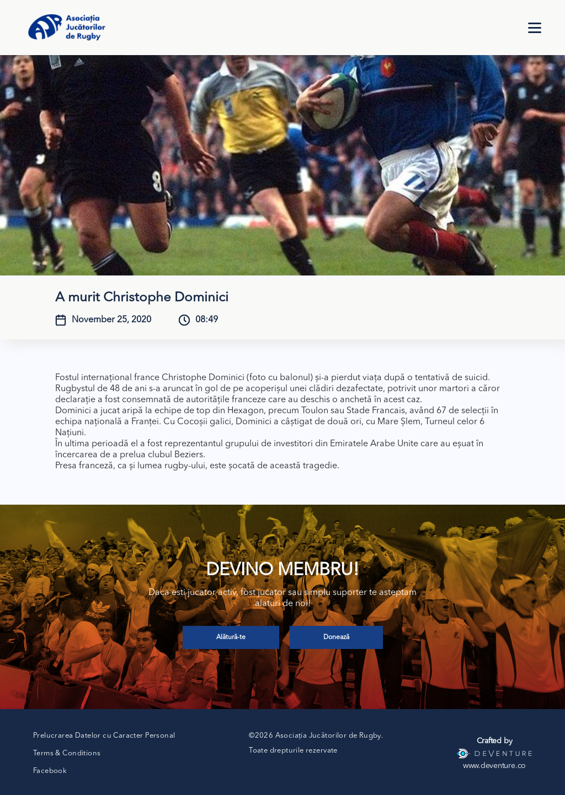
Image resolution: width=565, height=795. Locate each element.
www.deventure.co (494, 766)
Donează (336, 637)
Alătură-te (231, 637)
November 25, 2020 (111, 320)
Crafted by (495, 741)
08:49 (206, 320)
